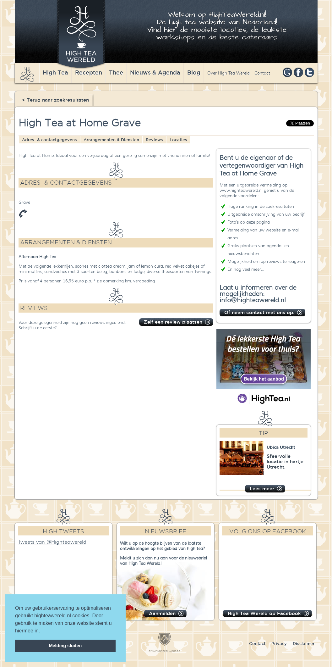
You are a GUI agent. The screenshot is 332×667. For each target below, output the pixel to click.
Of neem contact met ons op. (259, 312)
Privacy (279, 643)
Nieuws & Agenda (155, 72)
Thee (116, 72)
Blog (193, 72)
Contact (262, 73)
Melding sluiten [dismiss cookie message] (65, 645)
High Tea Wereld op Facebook (264, 613)
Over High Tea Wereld (228, 73)
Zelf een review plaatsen (173, 322)
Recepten (88, 72)
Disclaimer (303, 643)
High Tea (55, 72)
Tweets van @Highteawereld (52, 542)
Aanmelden (162, 613)
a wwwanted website (164, 651)
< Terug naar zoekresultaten (55, 100)
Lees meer (262, 488)
